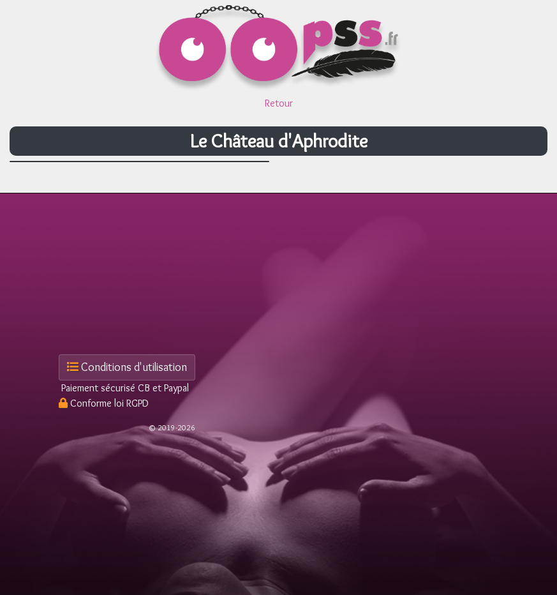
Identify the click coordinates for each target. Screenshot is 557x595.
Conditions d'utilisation (127, 367)
